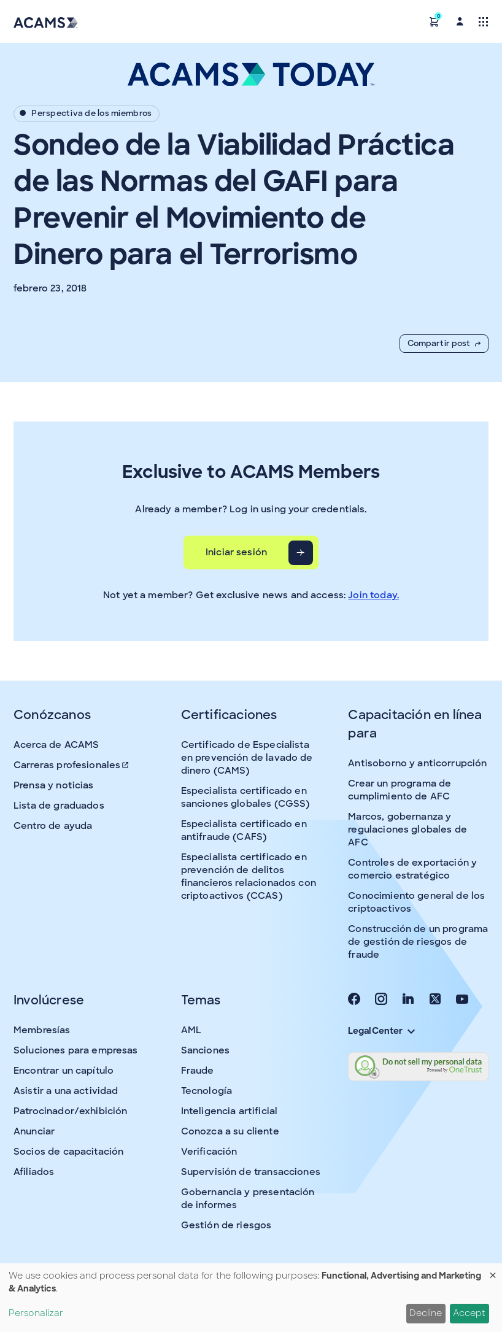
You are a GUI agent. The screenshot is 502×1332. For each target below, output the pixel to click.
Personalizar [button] (36, 1313)
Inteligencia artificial (229, 1111)
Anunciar (34, 1131)
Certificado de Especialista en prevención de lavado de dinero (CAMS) (247, 758)
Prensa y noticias (54, 785)
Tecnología (207, 1091)
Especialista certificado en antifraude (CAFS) (244, 830)
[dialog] (251, 1297)
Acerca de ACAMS (56, 745)
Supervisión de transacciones (250, 1172)
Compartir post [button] (444, 343)
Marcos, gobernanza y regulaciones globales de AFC (407, 829)
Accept (469, 1313)
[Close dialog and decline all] (493, 1271)
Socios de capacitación (68, 1151)
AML (191, 1030)
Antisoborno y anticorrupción (417, 763)
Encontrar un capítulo (64, 1070)
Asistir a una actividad (66, 1091)
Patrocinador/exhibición (70, 1111)
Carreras (72, 765)
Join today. (373, 595)
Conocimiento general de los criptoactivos (416, 902)
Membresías (42, 1030)
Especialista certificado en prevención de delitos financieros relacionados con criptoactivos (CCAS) (248, 876)
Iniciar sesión (236, 552)
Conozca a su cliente (230, 1131)
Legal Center (381, 1030)
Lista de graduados (59, 805)
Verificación (209, 1151)
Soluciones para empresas (76, 1050)
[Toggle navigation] (483, 21)
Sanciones (205, 1050)
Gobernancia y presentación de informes (248, 1198)
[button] (434, 21)
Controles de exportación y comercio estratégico (412, 869)
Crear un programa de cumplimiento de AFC (399, 790)
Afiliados (34, 1172)
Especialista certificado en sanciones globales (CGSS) (245, 797)
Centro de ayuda (53, 826)
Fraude (197, 1070)
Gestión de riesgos (226, 1225)
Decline (425, 1313)
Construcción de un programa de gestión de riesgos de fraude (418, 942)
